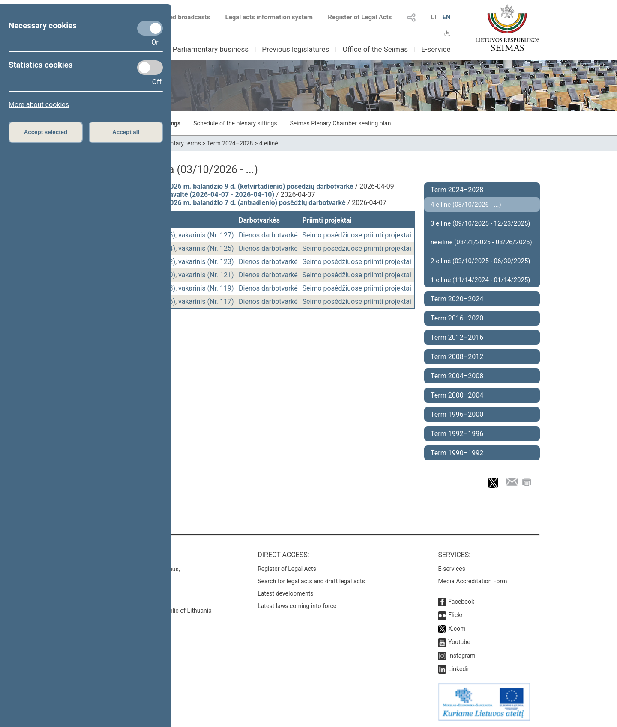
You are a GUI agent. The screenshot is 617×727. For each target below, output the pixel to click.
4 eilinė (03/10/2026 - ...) (466, 204)
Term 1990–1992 (457, 453)
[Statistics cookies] (150, 67)
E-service (435, 49)
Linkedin (459, 668)
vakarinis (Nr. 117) (206, 301)
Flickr (455, 614)
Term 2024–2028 (230, 143)
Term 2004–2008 (457, 376)
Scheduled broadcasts (172, 17)
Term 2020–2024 (457, 299)
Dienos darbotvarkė (268, 235)
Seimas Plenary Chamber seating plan (340, 123)
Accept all (125, 132)
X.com (456, 628)
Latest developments (285, 593)
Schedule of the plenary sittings (235, 123)
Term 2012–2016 (457, 337)
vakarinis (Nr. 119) (206, 288)
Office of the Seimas (375, 49)
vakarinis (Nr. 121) (206, 275)
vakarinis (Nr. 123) (206, 262)
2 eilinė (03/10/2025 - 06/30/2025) (480, 261)
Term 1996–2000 (457, 414)
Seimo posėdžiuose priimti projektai (357, 235)
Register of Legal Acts (360, 17)
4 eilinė (268, 143)
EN (446, 17)
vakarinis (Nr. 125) (206, 248)
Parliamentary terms (174, 143)
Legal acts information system (269, 17)
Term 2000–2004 (457, 395)
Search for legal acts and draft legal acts (311, 581)
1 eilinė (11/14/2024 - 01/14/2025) (480, 280)
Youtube (459, 641)
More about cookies (39, 105)
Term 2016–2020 (457, 318)
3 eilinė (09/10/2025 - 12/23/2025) (480, 223)
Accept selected (46, 132)
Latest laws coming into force (297, 605)
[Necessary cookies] (150, 28)
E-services (451, 568)
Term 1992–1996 (457, 434)
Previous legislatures (295, 49)
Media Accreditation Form (472, 581)
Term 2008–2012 (457, 357)
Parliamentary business (211, 49)
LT (434, 17)
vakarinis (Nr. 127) (206, 235)
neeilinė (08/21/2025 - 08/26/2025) (481, 242)
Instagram (461, 655)
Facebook (461, 601)
